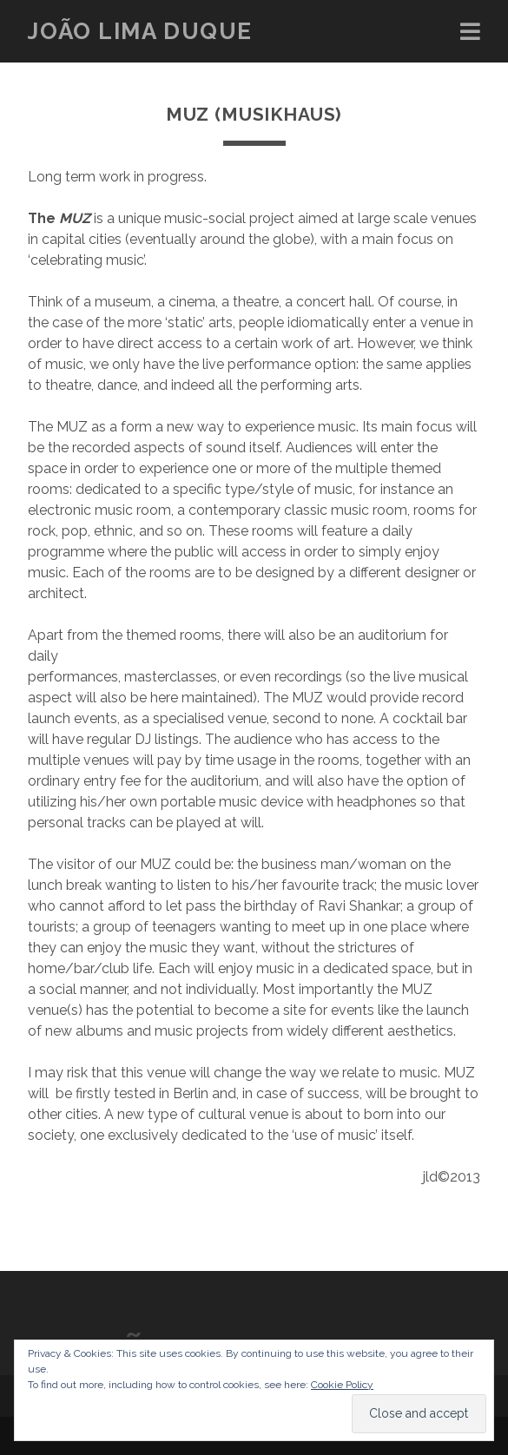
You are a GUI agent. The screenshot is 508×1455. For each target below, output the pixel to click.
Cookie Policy (342, 1385)
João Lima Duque (140, 31)
